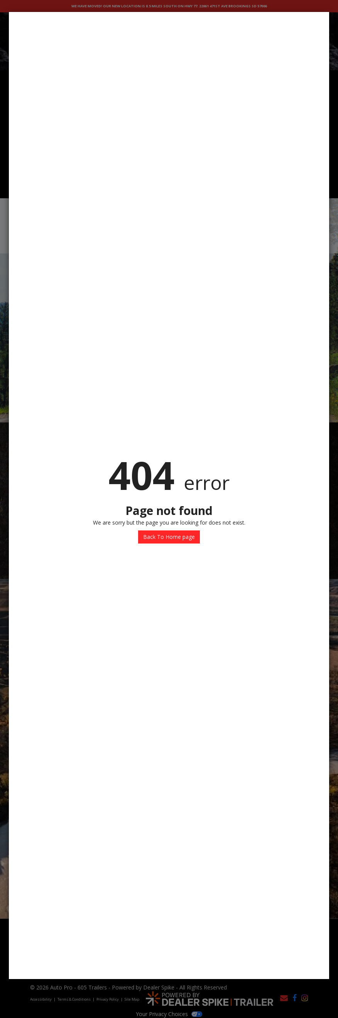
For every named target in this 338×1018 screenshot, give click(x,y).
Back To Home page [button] (169, 536)
